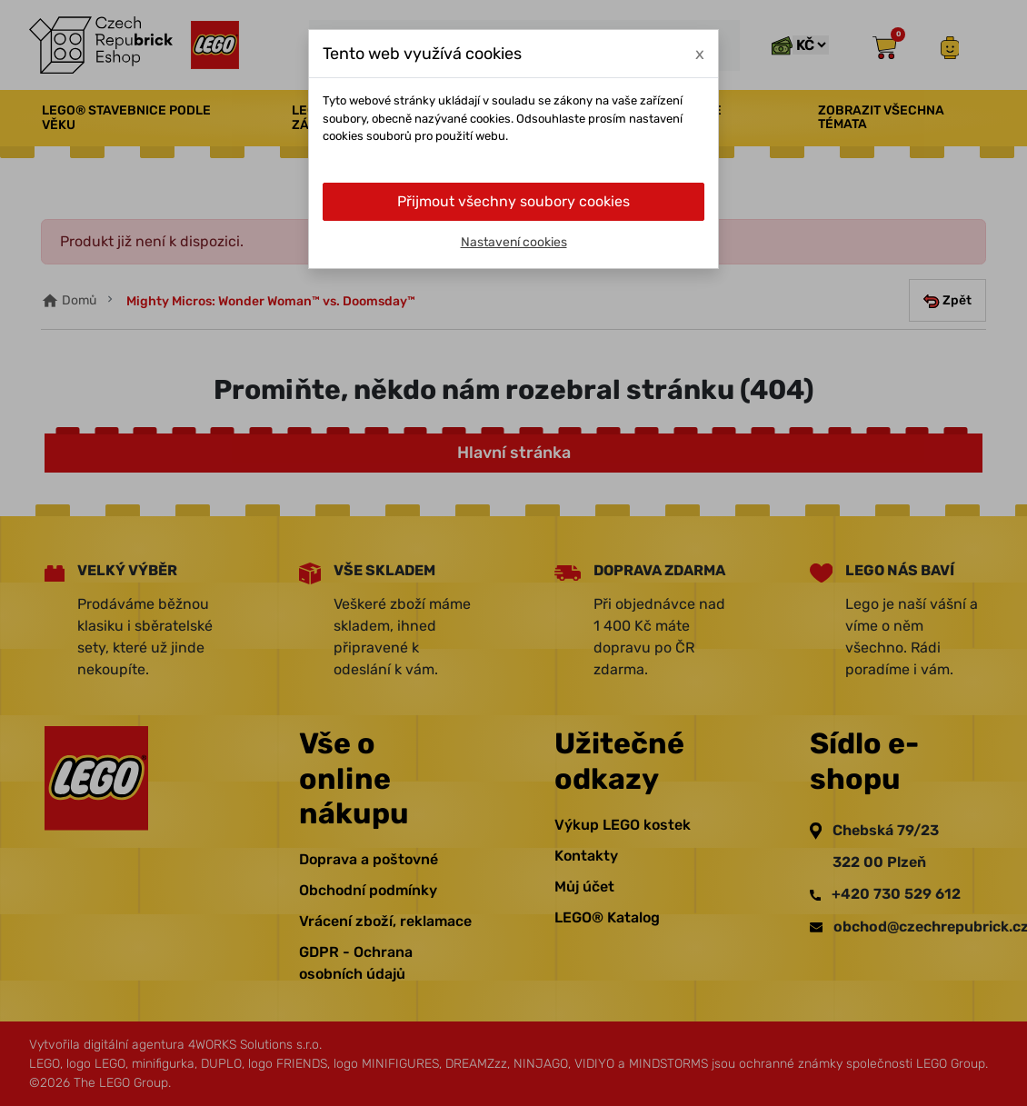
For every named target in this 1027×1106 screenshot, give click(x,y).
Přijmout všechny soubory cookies (513, 201)
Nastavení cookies (514, 242)
